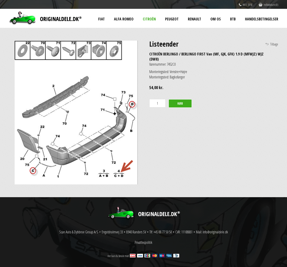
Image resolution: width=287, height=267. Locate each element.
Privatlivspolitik (143, 242)
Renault (194, 19)
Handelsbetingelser (261, 19)
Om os (215, 19)
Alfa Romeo (124, 19)
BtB (233, 19)
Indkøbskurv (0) (268, 5)
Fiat (101, 19)
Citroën (149, 19)
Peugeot (172, 19)
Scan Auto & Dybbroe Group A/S (78, 232)
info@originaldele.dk (215, 232)
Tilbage (274, 44)
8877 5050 (245, 5)
